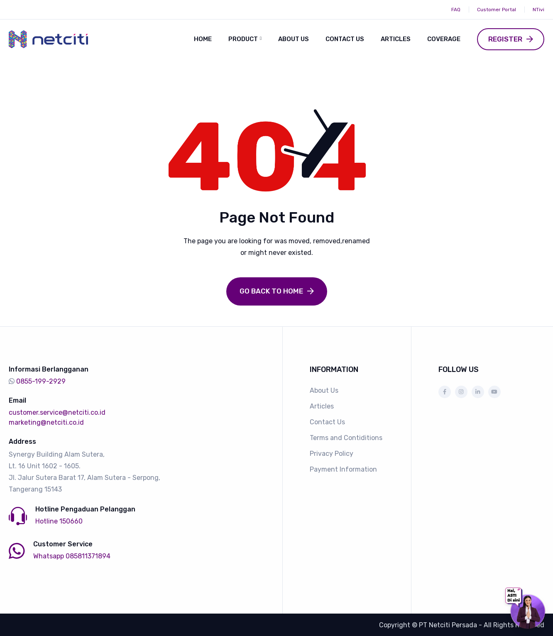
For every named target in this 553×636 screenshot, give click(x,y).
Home (203, 39)
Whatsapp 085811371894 (71, 555)
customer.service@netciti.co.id (57, 412)
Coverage (443, 39)
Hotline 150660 (59, 520)
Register (505, 39)
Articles (396, 39)
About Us (293, 39)
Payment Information (343, 468)
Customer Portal (496, 9)
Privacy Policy (331, 453)
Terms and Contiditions (346, 437)
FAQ (455, 9)
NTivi (538, 9)
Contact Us (344, 39)
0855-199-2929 (41, 380)
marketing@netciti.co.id (46, 422)
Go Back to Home (271, 290)
